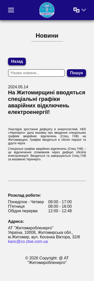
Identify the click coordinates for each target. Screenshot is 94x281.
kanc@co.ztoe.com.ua (28, 241)
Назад (17, 61)
